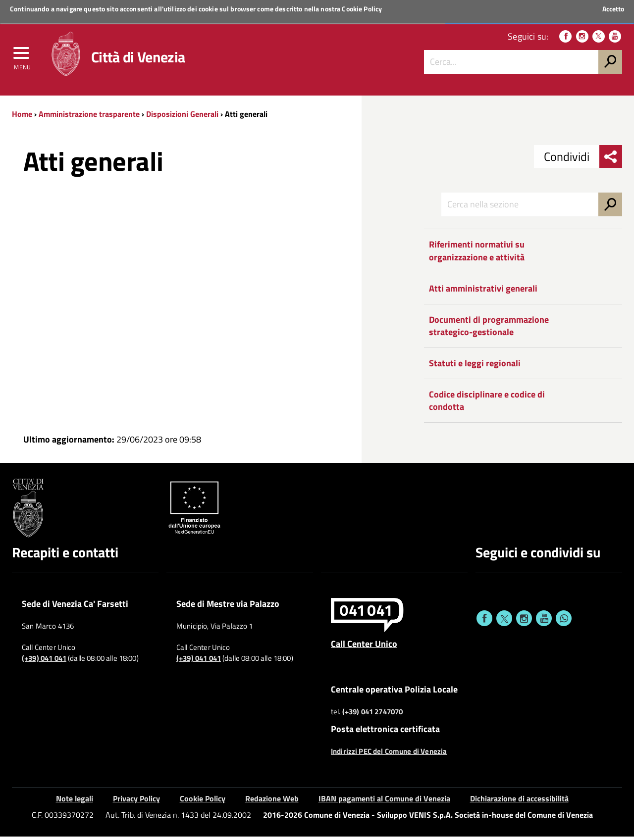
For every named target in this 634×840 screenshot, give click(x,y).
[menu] (22, 58)
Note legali (74, 802)
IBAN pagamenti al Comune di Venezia (384, 802)
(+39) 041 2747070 (372, 715)
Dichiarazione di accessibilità (519, 802)
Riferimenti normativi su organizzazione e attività (477, 255)
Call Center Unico (364, 647)
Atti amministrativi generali (483, 291)
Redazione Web (272, 802)
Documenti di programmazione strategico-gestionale (489, 329)
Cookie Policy (362, 8)
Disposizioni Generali (182, 117)
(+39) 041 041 (44, 662)
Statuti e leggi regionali (475, 366)
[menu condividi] (610, 160)
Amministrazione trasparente (89, 117)
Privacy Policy (136, 802)
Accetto (613, 9)
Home (22, 117)
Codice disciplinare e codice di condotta (487, 404)
